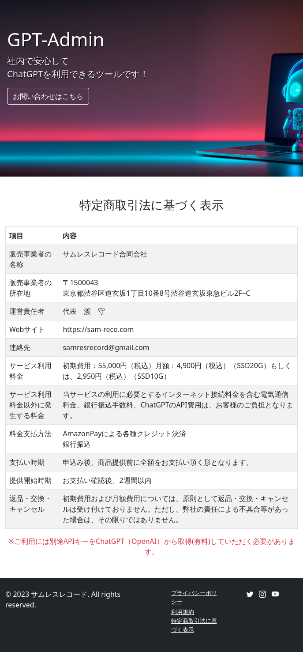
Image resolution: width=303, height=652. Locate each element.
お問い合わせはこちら (48, 96)
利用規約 (182, 612)
